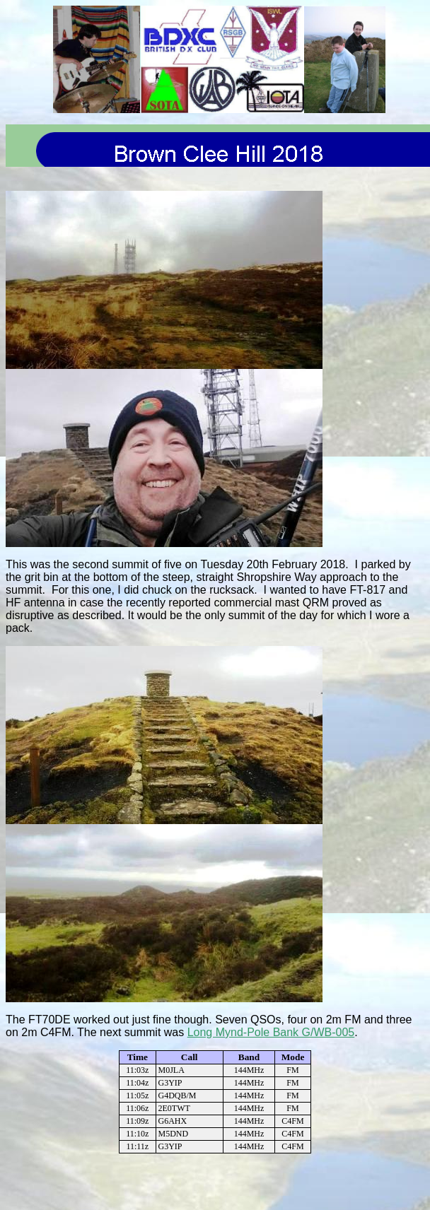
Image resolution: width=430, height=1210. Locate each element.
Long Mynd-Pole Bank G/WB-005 (271, 1032)
